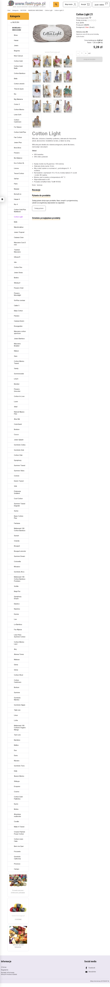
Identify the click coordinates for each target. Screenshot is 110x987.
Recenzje (36, 190)
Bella (15, 79)
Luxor (16, 402)
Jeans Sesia (18, 273)
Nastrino (17, 609)
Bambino (17, 740)
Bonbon (16, 429)
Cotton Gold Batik (18, 67)
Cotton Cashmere (17, 681)
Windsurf (17, 283)
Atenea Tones (19, 654)
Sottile (16, 586)
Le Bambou (18, 624)
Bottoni (16, 687)
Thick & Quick (19, 89)
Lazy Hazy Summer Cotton (19, 636)
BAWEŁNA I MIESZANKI (16, 29)
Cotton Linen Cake (18, 840)
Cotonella (17, 561)
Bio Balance (18, 158)
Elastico (17, 604)
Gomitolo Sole (19, 450)
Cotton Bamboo (19, 73)
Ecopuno (17, 786)
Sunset (16, 536)
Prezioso (17, 864)
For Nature (17, 127)
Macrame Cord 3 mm (20, 244)
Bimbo (16, 809)
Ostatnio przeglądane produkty (46, 218)
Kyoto (16, 804)
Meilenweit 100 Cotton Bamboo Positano (19, 579)
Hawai (16, 40)
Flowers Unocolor (17, 390)
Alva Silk (17, 419)
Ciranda (16, 541)
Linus (16, 715)
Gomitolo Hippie (19, 705)
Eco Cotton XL (19, 163)
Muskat (16, 189)
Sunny (16, 511)
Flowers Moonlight (17, 294)
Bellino (16, 745)
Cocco (16, 434)
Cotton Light (18, 217)
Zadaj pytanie (39, 208)
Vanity (16, 368)
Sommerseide (19, 374)
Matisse (17, 660)
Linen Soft (17, 115)
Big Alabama (18, 99)
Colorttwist (18, 424)
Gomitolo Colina (19, 445)
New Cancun (18, 56)
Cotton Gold (18, 61)
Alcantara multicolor (17, 815)
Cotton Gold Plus (20, 132)
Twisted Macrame (17, 251)
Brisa (16, 35)
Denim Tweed (19, 481)
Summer (17, 692)
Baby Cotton (18, 311)
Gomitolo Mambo (17, 699)
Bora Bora (17, 148)
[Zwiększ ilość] (78, 53)
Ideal (15, 407)
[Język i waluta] (101, 4)
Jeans (16, 45)
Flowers (17, 153)
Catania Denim (19, 321)
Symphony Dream (17, 598)
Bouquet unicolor (20, 551)
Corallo (16, 821)
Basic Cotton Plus (18, 517)
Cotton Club (18, 455)
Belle (15, 222)
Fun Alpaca (18, 630)
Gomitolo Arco (19, 572)
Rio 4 (16, 204)
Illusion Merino (19, 776)
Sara (15, 356)
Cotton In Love (19, 396)
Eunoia (16, 614)
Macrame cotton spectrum (20, 332)
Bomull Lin (17, 194)
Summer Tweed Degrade (19, 505)
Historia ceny (81, 32)
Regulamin (4, 970)
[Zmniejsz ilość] (86, 53)
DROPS (86, 25)
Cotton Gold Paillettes (18, 798)
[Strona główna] (26, 4)
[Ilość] (82, 53)
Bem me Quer (19, 846)
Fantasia (17, 523)
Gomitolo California (17, 858)
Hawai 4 (17, 199)
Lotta (16, 720)
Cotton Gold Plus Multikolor (20, 211)
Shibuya (16, 781)
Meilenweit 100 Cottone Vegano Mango (20, 728)
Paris (16, 184)
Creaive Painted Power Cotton (19, 833)
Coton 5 (17, 104)
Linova (16, 168)
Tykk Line (17, 710)
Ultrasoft (17, 257)
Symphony (17, 460)
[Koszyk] (85, 4)
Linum (16, 379)
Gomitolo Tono (19, 766)
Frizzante (17, 851)
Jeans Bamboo (19, 339)
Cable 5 (16, 305)
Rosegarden (18, 326)
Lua (15, 619)
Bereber (16, 384)
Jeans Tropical (19, 232)
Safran (16, 179)
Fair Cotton (18, 137)
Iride (15, 486)
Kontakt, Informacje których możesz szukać (9, 973)
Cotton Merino (19, 109)
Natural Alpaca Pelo (19, 413)
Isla (15, 262)
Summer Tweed (19, 465)
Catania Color (19, 237)
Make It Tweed (19, 827)
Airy (15, 649)
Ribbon (16, 351)
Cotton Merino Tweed (19, 362)
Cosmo (16, 792)
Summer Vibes (19, 471)
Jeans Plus (18, 142)
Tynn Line (17, 735)
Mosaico (17, 567)
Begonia (17, 51)
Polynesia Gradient (17, 492)
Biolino (16, 278)
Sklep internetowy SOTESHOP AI (99, 981)
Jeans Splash (18, 440)
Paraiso (16, 316)
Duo (15, 750)
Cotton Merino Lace (19, 643)
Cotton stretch (19, 84)
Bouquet (17, 546)
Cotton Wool (18, 675)
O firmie (3, 967)
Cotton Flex (18, 267)
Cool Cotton (18, 499)
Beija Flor (17, 591)
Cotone (16, 476)
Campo (16, 869)
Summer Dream (19, 556)
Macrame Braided (17, 345)
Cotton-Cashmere (17, 121)
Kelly (15, 771)
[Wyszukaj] (56, 4)
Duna (16, 755)
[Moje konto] (70, 4)
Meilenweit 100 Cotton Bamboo (19, 529)
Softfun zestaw (19, 300)
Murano (16, 761)
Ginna (16, 665)
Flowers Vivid (18, 288)
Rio (15, 94)
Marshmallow (18, 227)
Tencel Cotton (19, 173)
